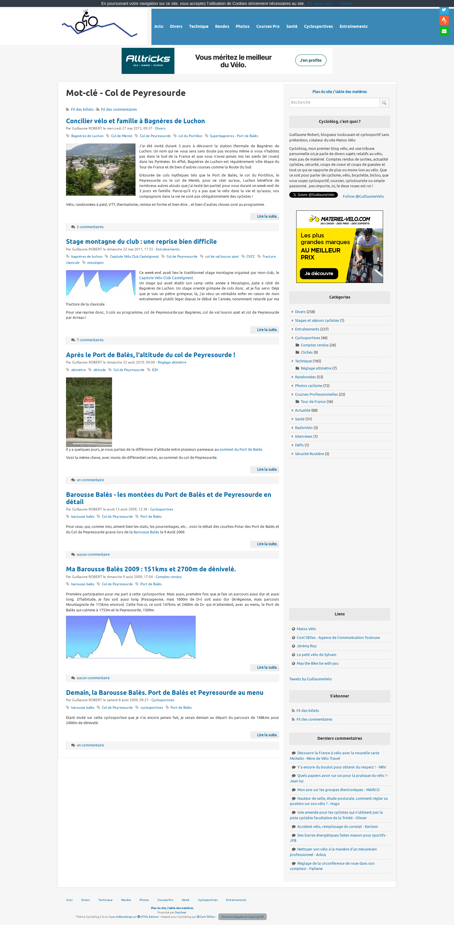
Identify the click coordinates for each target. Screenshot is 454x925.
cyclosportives (151, 708)
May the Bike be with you (317, 663)
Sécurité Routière (309, 453)
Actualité (302, 410)
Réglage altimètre (172, 362)
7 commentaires (90, 339)
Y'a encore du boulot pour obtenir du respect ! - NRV (341, 767)
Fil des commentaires (119, 109)
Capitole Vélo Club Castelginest (134, 257)
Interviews (303, 436)
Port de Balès (151, 517)
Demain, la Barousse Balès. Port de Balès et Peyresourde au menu (164, 693)
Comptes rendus (169, 577)
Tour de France (313, 401)
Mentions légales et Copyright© (242, 917)
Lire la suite (267, 216)
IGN (155, 370)
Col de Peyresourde (155, 136)
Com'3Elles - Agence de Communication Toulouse (338, 637)
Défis (299, 445)
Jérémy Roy (306, 646)
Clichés (307, 352)
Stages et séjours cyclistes (317, 320)
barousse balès (82, 517)
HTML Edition (148, 917)
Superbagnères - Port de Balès (234, 136)
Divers (160, 128)
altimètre (78, 370)
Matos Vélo (306, 628)
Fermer (346, 3)
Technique (303, 361)
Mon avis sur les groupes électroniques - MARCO (338, 789)
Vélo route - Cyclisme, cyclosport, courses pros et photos (100, 26)
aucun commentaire (93, 554)
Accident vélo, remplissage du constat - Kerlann (337, 826)
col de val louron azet (222, 257)
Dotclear (180, 912)
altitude (100, 370)
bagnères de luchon (86, 257)
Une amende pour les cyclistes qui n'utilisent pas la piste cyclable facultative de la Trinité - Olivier (336, 815)
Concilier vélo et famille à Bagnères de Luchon (135, 121)
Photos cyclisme (308, 385)
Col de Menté (121, 136)
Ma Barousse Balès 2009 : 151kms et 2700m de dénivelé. (151, 569)
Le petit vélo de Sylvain (316, 654)
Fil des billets (82, 109)
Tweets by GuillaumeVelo (310, 679)
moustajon (95, 263)
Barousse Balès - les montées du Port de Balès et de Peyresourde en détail (168, 498)
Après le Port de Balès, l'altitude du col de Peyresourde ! (150, 355)
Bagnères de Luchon (87, 136)
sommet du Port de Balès (240, 449)
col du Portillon (190, 136)
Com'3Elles (206, 917)
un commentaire (90, 479)
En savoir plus (320, 3)
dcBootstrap (124, 917)
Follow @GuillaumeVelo (363, 196)
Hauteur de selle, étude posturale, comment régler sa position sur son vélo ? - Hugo (339, 801)
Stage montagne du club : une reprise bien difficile (141, 242)
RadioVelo (304, 427)
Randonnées (305, 377)
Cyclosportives (161, 509)
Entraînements (168, 249)
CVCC (250, 257)
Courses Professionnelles (316, 394)
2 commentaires (90, 226)
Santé (300, 419)
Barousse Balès (146, 532)
